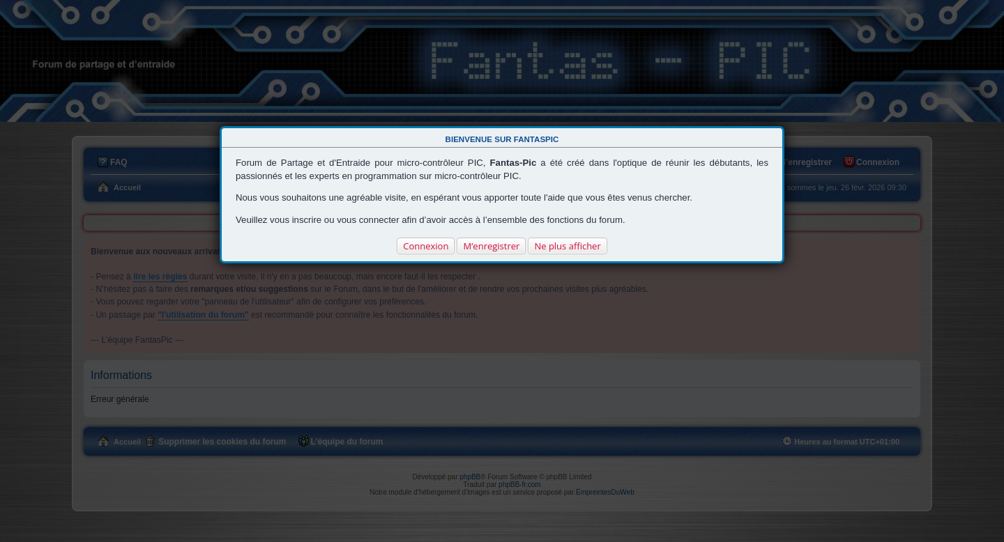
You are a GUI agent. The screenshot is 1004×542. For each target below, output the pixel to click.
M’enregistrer (491, 246)
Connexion (425, 246)
